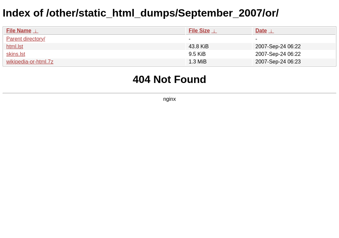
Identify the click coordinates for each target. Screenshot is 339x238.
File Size (199, 30)
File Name (18, 30)
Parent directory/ (25, 39)
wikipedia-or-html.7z (29, 61)
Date (261, 30)
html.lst (14, 46)
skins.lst (15, 54)
